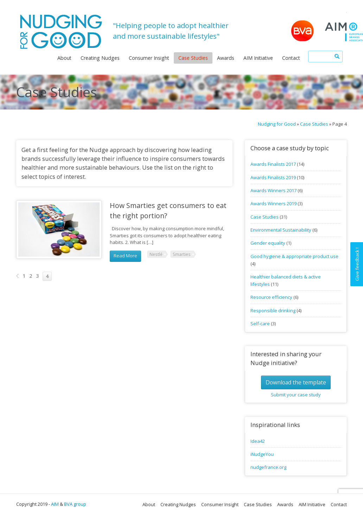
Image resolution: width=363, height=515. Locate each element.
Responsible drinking (272, 310)
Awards (225, 58)
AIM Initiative (258, 58)
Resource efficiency (271, 297)
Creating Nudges (100, 58)
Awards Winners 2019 (273, 203)
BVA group (75, 504)
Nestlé (156, 254)
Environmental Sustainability (280, 230)
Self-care (260, 323)
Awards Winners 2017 (273, 190)
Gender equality (267, 243)
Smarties (182, 254)
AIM (55, 504)
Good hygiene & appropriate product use (294, 256)
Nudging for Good (277, 124)
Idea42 (257, 441)
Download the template (296, 382)
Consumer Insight (149, 58)
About (64, 58)
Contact (291, 58)
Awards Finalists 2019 (273, 177)
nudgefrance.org (268, 467)
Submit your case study (296, 394)
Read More (125, 255)
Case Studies (193, 58)
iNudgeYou (262, 454)
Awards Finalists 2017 (273, 164)
